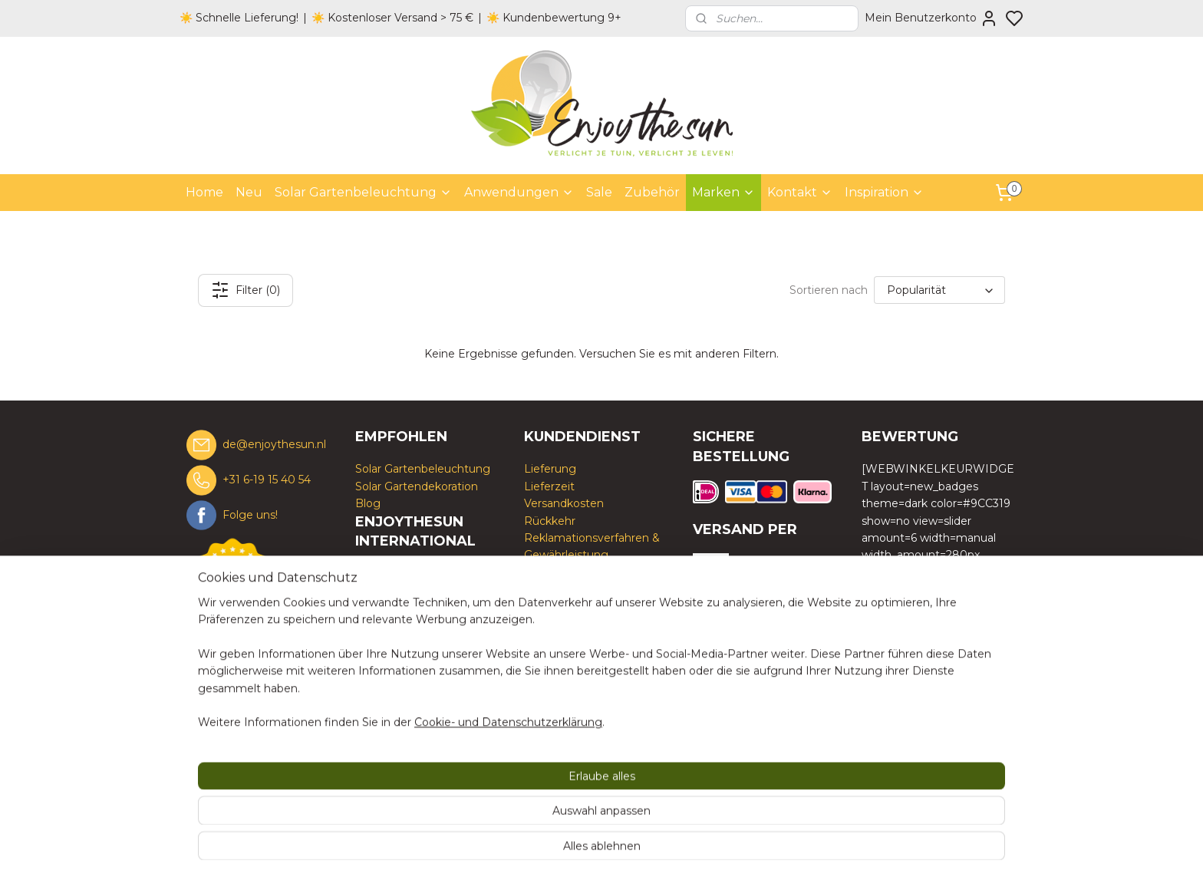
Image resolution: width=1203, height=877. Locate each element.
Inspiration (884, 192)
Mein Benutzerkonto (931, 18)
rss (678, 848)
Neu (249, 192)
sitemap (650, 848)
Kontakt (799, 192)
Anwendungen (519, 192)
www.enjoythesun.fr (408, 659)
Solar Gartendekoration (416, 486)
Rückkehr (549, 521)
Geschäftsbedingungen (587, 572)
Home (204, 192)
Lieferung (550, 469)
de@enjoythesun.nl (274, 444)
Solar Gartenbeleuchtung (363, 192)
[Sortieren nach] (939, 290)
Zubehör (652, 192)
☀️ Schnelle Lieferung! (239, 18)
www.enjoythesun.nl (409, 608)
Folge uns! (250, 514)
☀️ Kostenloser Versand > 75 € (392, 18)
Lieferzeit (549, 486)
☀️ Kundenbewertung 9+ (553, 18)
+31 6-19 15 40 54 (266, 479)
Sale (599, 192)
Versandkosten (564, 503)
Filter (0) (245, 290)
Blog (368, 503)
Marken (723, 192)
